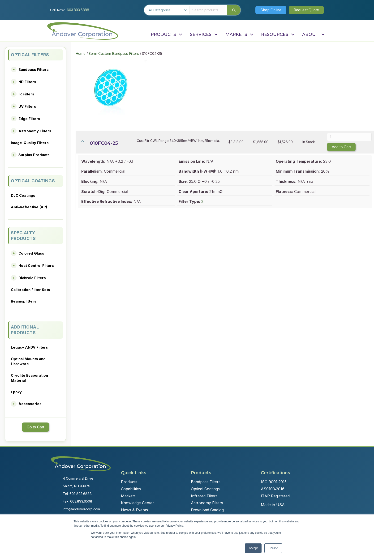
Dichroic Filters (32, 278)
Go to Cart (35, 427)
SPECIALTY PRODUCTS (23, 235)
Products (129, 481)
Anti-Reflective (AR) (29, 207)
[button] (269, 10)
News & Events (134, 510)
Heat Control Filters (36, 265)
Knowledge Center (137, 502)
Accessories (30, 403)
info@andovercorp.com (81, 509)
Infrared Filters (204, 496)
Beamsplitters (23, 301)
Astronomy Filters (34, 131)
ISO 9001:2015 (274, 481)
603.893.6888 (78, 10)
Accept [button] (253, 548)
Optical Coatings (205, 488)
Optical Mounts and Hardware (28, 361)
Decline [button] (273, 548)
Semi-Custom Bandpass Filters (114, 53)
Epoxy (16, 392)
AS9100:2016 (272, 488)
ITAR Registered (275, 496)
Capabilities (131, 488)
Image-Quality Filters (30, 143)
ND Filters (27, 82)
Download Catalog (207, 510)
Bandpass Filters (33, 69)
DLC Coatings (23, 195)
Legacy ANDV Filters (29, 347)
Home (81, 53)
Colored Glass (31, 253)
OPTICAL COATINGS (33, 180)
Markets (128, 496)
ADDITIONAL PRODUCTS (25, 329)
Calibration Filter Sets (30, 289)
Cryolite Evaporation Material (29, 378)
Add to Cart (341, 147)
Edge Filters (29, 118)
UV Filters (27, 106)
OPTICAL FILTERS (30, 54)
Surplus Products (34, 155)
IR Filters (26, 94)
